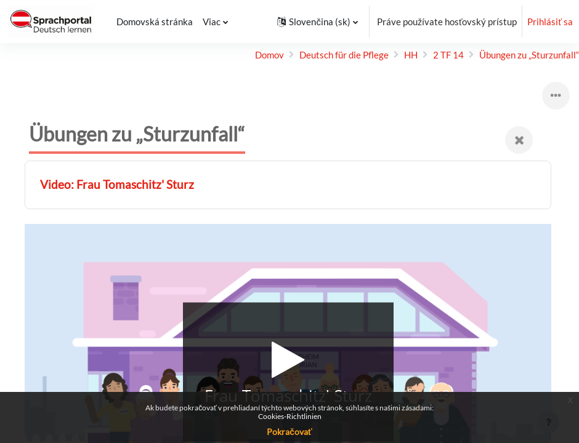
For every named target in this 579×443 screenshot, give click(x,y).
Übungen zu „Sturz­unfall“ (529, 54)
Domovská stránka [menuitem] (153, 21)
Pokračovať (289, 431)
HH (411, 54)
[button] (317, 21)
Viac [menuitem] (210, 21)
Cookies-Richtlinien (290, 416)
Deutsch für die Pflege (344, 54)
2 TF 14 (448, 54)
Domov (269, 54)
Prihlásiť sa (550, 21)
